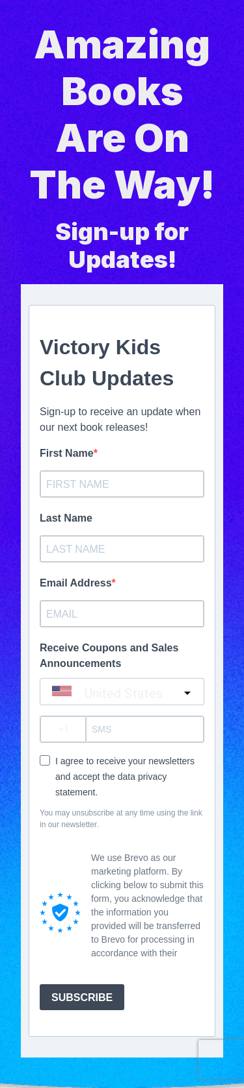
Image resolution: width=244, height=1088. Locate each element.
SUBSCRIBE (82, 997)
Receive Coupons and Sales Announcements (109, 655)
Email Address (76, 582)
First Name (67, 453)
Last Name (66, 518)
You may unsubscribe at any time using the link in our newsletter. (121, 818)
